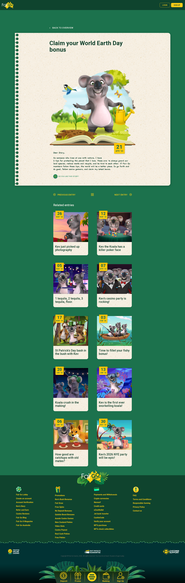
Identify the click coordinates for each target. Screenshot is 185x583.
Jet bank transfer (101, 514)
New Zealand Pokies (63, 522)
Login (164, 5)
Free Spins (59, 507)
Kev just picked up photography (67, 248)
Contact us (137, 511)
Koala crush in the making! (67, 404)
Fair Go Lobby (22, 494)
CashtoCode (99, 517)
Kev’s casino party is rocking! (112, 300)
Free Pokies (60, 537)
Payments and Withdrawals (105, 494)
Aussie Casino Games (64, 518)
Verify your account (102, 521)
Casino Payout (61, 530)
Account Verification (24, 502)
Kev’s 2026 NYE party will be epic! (113, 456)
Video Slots (60, 526)
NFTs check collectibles (104, 529)
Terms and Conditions (142, 499)
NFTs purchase (100, 525)
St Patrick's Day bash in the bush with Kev (70, 352)
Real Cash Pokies (62, 534)
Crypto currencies (101, 498)
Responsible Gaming (141, 503)
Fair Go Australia (23, 525)
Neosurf (97, 502)
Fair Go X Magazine (24, 521)
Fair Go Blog (21, 517)
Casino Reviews (22, 514)
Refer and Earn (22, 510)
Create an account (24, 498)
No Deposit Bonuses (63, 511)
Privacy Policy (139, 507)
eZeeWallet (99, 510)
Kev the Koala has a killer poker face (112, 248)
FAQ (134, 495)
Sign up (177, 5)
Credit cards (99, 506)
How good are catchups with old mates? (67, 458)
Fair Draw (59, 503)
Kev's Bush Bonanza (63, 499)
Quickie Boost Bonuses (64, 514)
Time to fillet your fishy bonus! (114, 352)
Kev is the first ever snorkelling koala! (112, 404)
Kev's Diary (20, 506)
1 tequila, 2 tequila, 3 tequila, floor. (69, 300)
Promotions (60, 495)
